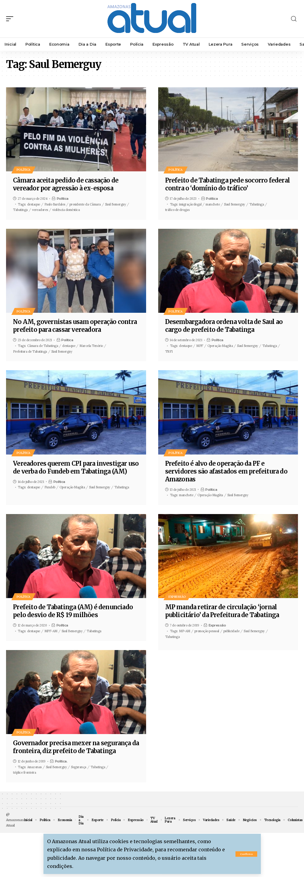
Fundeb (49, 487)
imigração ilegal (190, 204)
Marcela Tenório (91, 346)
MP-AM (184, 631)
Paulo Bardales (54, 204)
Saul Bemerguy (115, 204)
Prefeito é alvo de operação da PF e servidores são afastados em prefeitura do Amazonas (226, 471)
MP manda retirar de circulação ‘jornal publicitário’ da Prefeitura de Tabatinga (222, 611)
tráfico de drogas (177, 210)
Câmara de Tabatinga (42, 346)
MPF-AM (50, 631)
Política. (24, 732)
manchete (213, 204)
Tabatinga (20, 210)
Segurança (78, 767)
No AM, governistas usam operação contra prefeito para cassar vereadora (75, 325)
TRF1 (169, 351)
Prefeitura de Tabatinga (30, 351)
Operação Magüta (220, 346)
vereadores (40, 210)
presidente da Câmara (85, 204)
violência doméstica (66, 210)
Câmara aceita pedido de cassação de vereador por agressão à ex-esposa (65, 184)
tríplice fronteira (24, 772)
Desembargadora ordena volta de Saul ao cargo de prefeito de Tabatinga (224, 325)
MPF (199, 346)
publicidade (231, 631)
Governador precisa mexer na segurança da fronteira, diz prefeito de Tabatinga (76, 747)
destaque (33, 204)
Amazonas (34, 767)
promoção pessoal (206, 631)
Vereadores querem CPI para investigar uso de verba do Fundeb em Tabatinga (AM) (76, 467)
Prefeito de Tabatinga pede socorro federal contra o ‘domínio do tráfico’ (227, 184)
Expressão (177, 596)
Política (23, 170)
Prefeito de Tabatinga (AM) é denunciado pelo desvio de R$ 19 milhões (73, 611)
